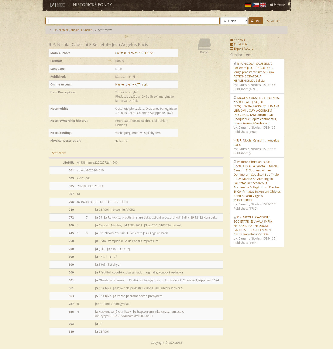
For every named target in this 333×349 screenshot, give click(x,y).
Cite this (237, 40)
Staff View (59, 153)
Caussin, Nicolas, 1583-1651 (134, 53)
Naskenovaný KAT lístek (131, 84)
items (277, 4)
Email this (238, 44)
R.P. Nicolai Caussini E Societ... (73, 30)
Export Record (242, 48)
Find (256, 21)
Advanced (273, 21)
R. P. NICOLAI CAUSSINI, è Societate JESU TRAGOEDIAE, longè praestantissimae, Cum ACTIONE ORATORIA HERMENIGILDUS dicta (254, 72)
